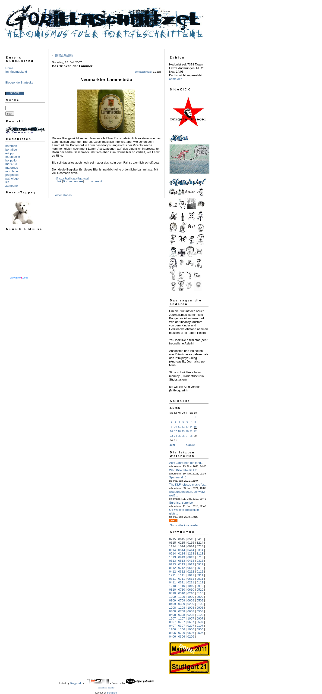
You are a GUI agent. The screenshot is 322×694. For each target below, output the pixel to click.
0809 (172, 600)
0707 (181, 622)
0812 (172, 568)
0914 (190, 546)
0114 (181, 553)
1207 (172, 618)
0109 (200, 604)
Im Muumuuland (16, 71)
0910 (200, 586)
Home (9, 68)
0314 (200, 550)
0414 (190, 550)
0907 (200, 618)
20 (187, 431)
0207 (190, 625)
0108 (200, 615)
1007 (190, 618)
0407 (172, 625)
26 (183, 435)
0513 (181, 560)
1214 (200, 542)
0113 (181, 564)
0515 (190, 539)
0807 (172, 622)
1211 (172, 575)
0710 (181, 589)
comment (96, 181)
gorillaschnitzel (143, 71)
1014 (181, 546)
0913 (181, 557)
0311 (181, 582)
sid (7, 182)
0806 (172, 633)
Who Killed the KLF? (183, 470)
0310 (181, 593)
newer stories (64, 54)
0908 (200, 607)
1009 (190, 596)
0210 (190, 593)
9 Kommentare (73, 181)
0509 (200, 600)
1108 (181, 607)
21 (191, 431)
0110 (200, 593)
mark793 (11, 164)
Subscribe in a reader (184, 525)
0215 (181, 542)
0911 (200, 575)
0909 (200, 596)
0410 (172, 593)
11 (179, 426)
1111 (181, 575)
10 (175, 426)
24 (175, 435)
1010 (190, 586)
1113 (200, 553)
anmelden (175, 79)
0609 (190, 600)
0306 (181, 636)
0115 (190, 542)
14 (191, 426)
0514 (181, 550)
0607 (190, 622)
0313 (200, 560)
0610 (190, 589)
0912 (200, 564)
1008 (190, 607)
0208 (190, 615)
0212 (190, 571)
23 (171, 435)
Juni (172, 444)
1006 (190, 629)
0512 (200, 568)
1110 (181, 586)
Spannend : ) (177, 477)
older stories (63, 195)
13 (187, 426)
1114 (172, 546)
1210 (172, 586)
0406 (172, 636)
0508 (200, 611)
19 (183, 431)
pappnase (12, 175)
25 (179, 435)
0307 (181, 625)
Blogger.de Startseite (19, 82)
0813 (190, 557)
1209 (172, 596)
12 (183, 426)
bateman (11, 146)
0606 (190, 633)
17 (175, 431)
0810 (172, 589)
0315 (172, 542)
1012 (190, 564)
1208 (172, 607)
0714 (200, 546)
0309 (181, 604)
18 (179, 431)
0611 (190, 578)
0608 (190, 611)
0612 (190, 568)
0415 (200, 539)
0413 (190, 560)
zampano (11, 185)
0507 (200, 622)
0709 (181, 600)
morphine (11, 171)
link (59, 181)
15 (195, 426)
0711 (181, 578)
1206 (172, 629)
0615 (181, 539)
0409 (172, 604)
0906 (200, 629)
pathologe (12, 178)
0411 (172, 582)
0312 (181, 571)
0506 (200, 633)
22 (195, 431)
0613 (172, 560)
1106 (181, 629)
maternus (11, 167)
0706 (181, 633)
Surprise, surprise (181, 502)
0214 (172, 553)
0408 (172, 615)
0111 (200, 582)
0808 (172, 611)
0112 (200, 571)
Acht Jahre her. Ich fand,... (186, 463)
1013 (172, 557)
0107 (200, 625)
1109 (181, 596)
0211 (190, 582)
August (190, 444)
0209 (190, 604)
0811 (172, 578)
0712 (181, 568)
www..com (19, 277)
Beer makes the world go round (72, 178)
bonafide (11, 149)
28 (191, 435)
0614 (172, 550)
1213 (190, 553)
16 (171, 431)
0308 (181, 615)
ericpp (9, 153)
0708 (181, 611)
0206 (190, 636)
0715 (172, 539)
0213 (172, 564)
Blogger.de (76, 683)
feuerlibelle (12, 156)
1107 (181, 618)
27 (187, 435)
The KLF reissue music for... (188, 484)
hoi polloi (11, 160)
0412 (172, 571)
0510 (200, 589)
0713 (200, 557)
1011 (190, 575)
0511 (200, 578)
